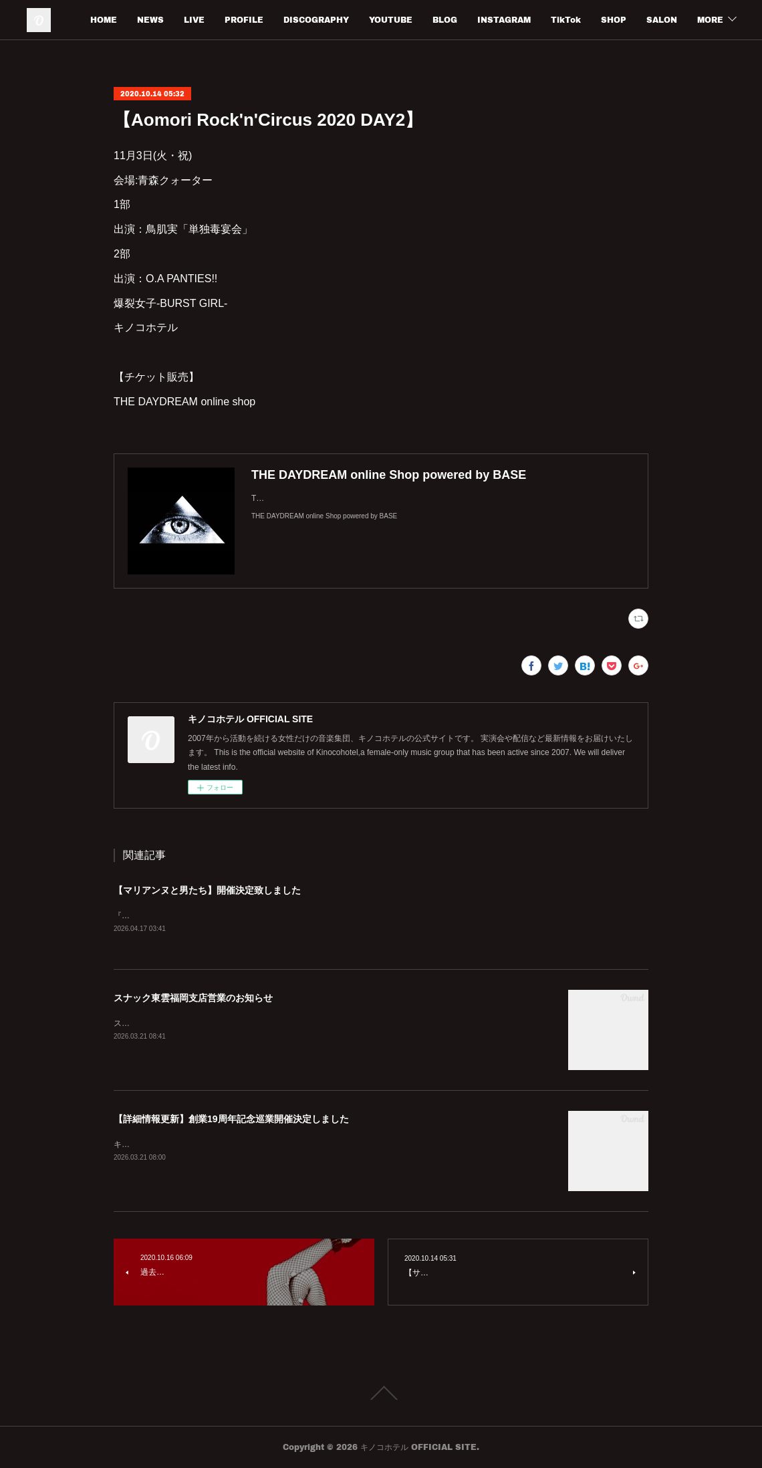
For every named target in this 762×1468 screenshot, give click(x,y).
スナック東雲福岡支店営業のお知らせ (193, 998)
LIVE (245, 19)
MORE (710, 19)
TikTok (617, 19)
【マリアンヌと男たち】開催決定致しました (207, 890)
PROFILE (294, 19)
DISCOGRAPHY (367, 19)
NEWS (201, 19)
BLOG (495, 19)
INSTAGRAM (555, 19)
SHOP (664, 19)
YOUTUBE (441, 19)
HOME (154, 19)
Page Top (381, 1393)
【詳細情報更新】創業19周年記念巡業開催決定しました (231, 1119)
